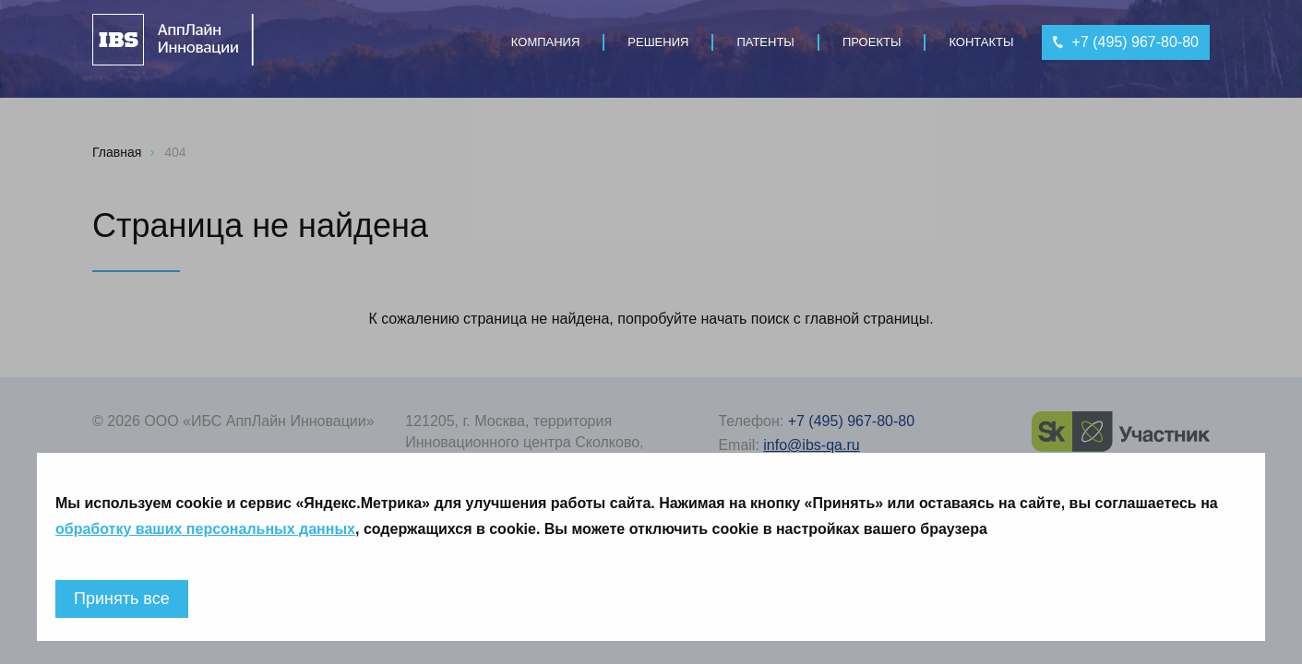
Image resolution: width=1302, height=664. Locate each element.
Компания (545, 42)
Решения (657, 42)
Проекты (872, 42)
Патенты (765, 42)
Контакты (981, 42)
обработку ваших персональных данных (205, 529)
